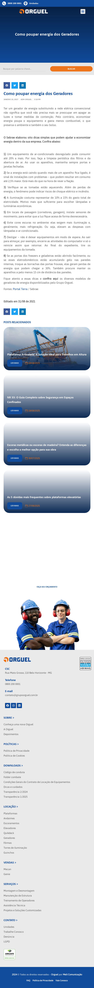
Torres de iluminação (15, 847)
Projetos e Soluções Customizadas (22, 910)
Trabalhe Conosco (14, 931)
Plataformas (10, 813)
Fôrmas (8, 842)
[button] (83, 11)
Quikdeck (9, 833)
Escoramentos (11, 823)
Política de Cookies (14, 755)
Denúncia (9, 936)
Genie (7, 874)
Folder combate (12, 777)
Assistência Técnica (14, 905)
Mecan (7, 869)
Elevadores (10, 828)
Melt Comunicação (72, 974)
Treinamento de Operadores (19, 900)
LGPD (7, 941)
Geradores (9, 838)
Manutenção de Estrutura (18, 895)
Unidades (9, 926)
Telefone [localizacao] (10, 680)
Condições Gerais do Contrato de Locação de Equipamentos (37, 782)
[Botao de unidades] (31, 3)
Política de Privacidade (16, 750)
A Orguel (8, 729)
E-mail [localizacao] (9, 691)
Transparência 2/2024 (16, 791)
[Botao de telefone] (11, 3)
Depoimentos (11, 734)
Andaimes (9, 818)
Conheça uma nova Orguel (18, 724)
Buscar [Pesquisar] (71, 69)
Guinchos (9, 852)
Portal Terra (20, 289)
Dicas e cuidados (13, 786)
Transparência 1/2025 (16, 796)
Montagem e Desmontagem (19, 890)
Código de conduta (14, 772)
